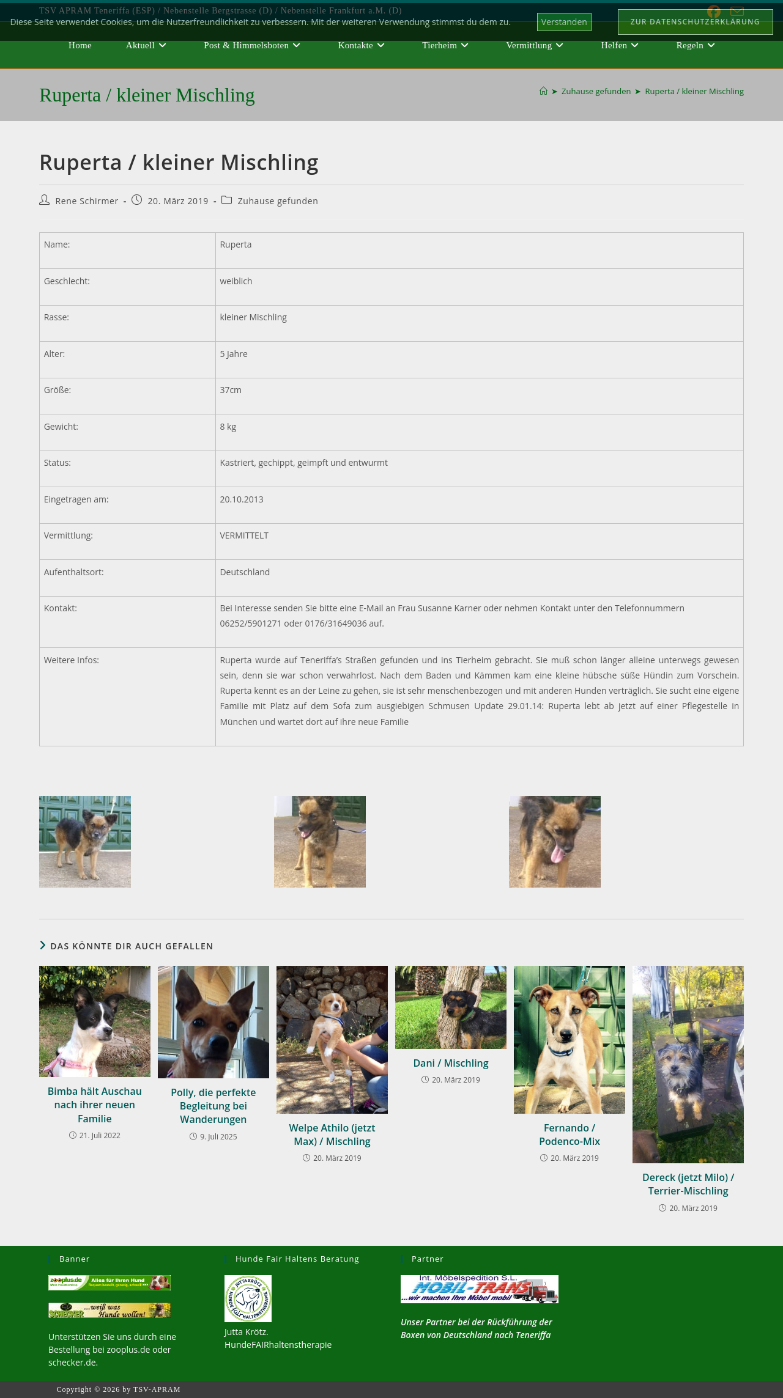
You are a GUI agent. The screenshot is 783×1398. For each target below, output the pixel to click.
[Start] (543, 91)
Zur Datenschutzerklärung (695, 22)
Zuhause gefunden (278, 201)
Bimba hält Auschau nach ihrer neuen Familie (95, 1104)
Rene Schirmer (87, 201)
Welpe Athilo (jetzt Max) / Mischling (332, 1134)
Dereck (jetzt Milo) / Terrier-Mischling (688, 1184)
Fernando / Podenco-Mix (569, 1134)
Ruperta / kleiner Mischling (694, 91)
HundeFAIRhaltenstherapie (278, 1344)
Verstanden (564, 22)
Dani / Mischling (450, 1063)
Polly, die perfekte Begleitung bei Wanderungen (213, 1106)
